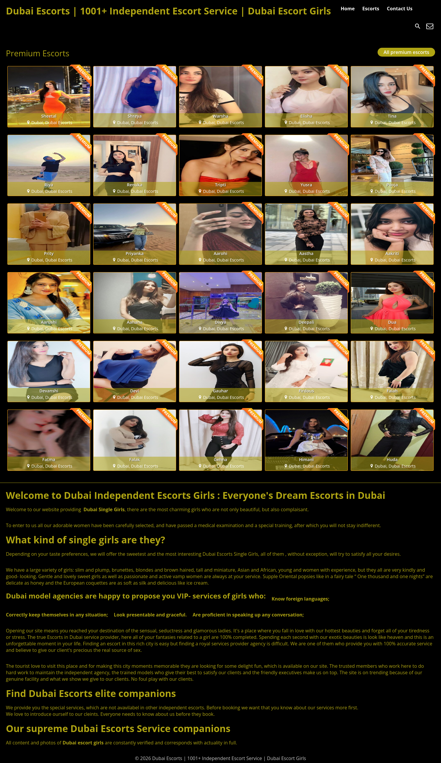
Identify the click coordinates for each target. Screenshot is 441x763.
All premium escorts (406, 52)
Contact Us (400, 8)
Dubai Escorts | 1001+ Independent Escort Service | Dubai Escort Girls (168, 10)
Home (348, 8)
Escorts (370, 8)
